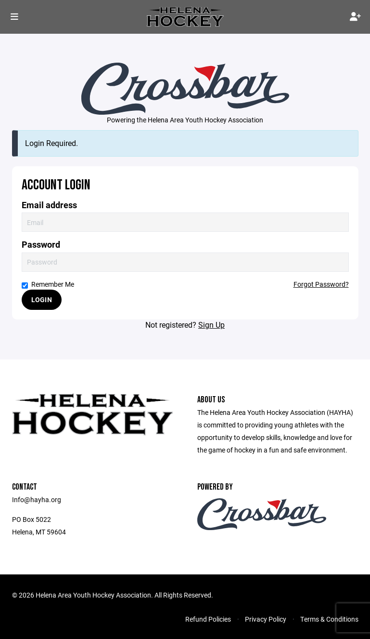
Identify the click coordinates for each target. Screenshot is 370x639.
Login (41, 299)
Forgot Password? (321, 284)
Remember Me (48, 284)
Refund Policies (208, 619)
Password (41, 244)
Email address (49, 205)
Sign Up (211, 325)
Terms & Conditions (329, 619)
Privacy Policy (265, 619)
